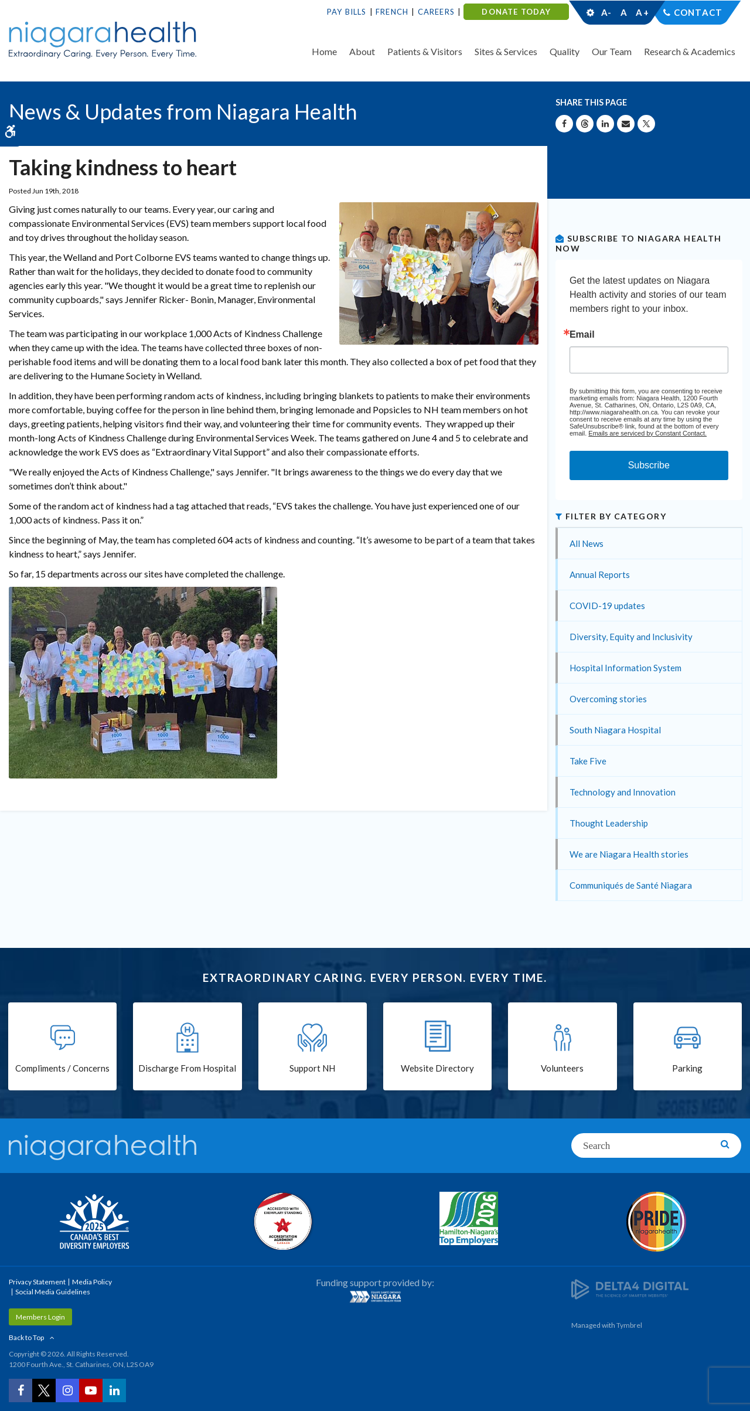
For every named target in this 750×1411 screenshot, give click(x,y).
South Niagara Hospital (615, 730)
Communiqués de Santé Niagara (631, 885)
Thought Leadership (609, 823)
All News (587, 543)
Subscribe (649, 465)
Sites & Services (506, 51)
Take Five (588, 761)
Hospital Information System (625, 667)
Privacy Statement (37, 1281)
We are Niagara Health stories (629, 854)
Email (582, 334)
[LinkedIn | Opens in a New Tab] (114, 1390)
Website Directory (437, 1068)
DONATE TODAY (516, 11)
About (362, 51)
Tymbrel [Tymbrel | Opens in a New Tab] (629, 1325)
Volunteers (562, 1068)
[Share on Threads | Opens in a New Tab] (585, 123)
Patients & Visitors (424, 51)
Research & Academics (689, 51)
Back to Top (26, 1337)
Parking (687, 1068)
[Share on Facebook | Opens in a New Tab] (564, 123)
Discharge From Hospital (187, 1068)
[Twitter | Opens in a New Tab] (44, 1390)
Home (324, 51)
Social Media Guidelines (52, 1291)
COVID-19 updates (607, 605)
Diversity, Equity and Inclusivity (631, 636)
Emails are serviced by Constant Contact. (647, 433)
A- (606, 12)
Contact (698, 12)
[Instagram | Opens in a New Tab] (67, 1390)
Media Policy (92, 1281)
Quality (564, 51)
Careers (436, 11)
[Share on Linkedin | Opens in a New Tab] (605, 123)
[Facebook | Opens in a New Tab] (20, 1390)
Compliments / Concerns (62, 1068)
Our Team (612, 51)
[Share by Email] (626, 123)
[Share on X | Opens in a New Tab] (646, 123)
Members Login (40, 1317)
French (392, 11)
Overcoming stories (608, 698)
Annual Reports (600, 574)
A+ (641, 12)
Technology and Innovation (623, 792)
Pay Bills (347, 11)
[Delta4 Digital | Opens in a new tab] (629, 1288)
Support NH (312, 1068)
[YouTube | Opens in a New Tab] (91, 1390)
